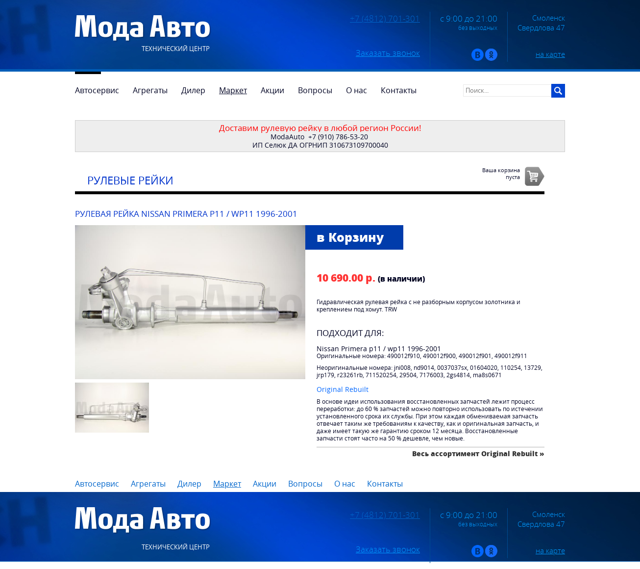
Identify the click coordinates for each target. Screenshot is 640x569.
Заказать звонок (388, 53)
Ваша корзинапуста (501, 173)
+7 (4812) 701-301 (385, 18)
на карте (550, 54)
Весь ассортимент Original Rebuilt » (478, 453)
